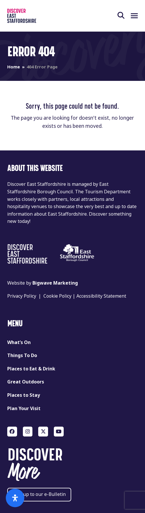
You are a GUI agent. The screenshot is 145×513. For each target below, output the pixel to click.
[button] (124, 15)
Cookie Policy (57, 296)
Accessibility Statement (101, 296)
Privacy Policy (21, 296)
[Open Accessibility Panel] (15, 498)
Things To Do (22, 355)
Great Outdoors (25, 382)
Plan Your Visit (24, 408)
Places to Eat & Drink (31, 368)
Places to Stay (23, 395)
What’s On (19, 342)
